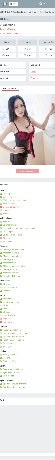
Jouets (6, 210)
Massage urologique (12, 256)
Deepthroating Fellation (13, 336)
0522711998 (9, 25)
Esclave (6, 308)
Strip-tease (8, 284)
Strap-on (6, 312)
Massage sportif (10, 269)
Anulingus (7, 241)
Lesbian (6, 291)
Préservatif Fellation (12, 330)
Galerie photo (10, 88)
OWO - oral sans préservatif (15, 200)
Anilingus (7, 346)
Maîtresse (7, 298)
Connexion (45, 3)
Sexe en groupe (10, 203)
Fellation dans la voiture (13, 340)
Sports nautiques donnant (14, 384)
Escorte (6, 221)
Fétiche (6, 213)
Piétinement (8, 322)
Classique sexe (10, 193)
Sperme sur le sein (11, 372)
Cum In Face (8, 376)
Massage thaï (9, 259)
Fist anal (7, 358)
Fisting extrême (10, 361)
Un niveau (7, 197)
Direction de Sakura (11, 276)
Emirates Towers (30, 12)
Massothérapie (9, 263)
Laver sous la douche (12, 235)
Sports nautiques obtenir (14, 387)
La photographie (10, 225)
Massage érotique (11, 253)
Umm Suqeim (17, 12)
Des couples (8, 231)
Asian (33, 71)
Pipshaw (6, 238)
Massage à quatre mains (14, 266)
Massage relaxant (11, 273)
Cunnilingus (8, 343)
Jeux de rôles (9, 315)
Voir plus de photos (27, 171)
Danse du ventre (10, 287)
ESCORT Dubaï (6, 12)
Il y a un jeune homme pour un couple (19, 228)
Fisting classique (10, 354)
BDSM (5, 305)
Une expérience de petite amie (16, 333)
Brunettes (35, 78)
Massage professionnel (13, 249)
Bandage (7, 318)
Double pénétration (11, 207)
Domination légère (11, 302)
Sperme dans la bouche (13, 369)
